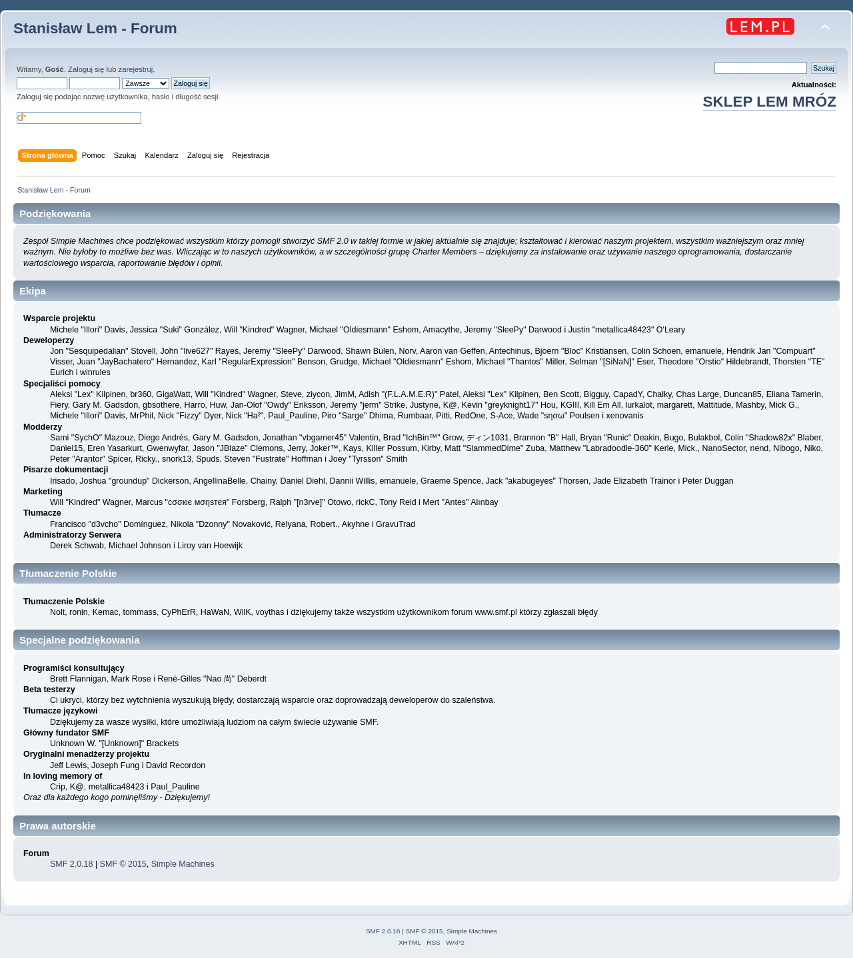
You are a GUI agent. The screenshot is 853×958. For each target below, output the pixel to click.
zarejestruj (136, 69)
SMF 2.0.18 (71, 864)
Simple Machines (183, 864)
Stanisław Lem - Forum (95, 28)
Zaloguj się (86, 69)
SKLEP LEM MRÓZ (769, 101)
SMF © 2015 (123, 864)
